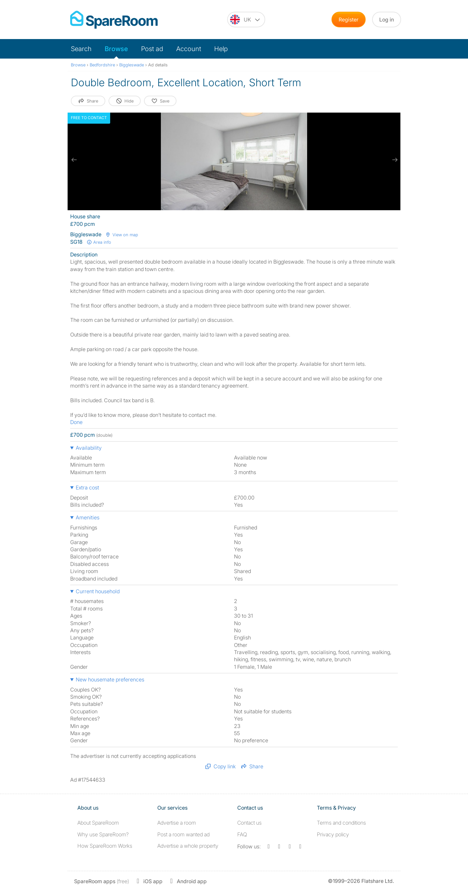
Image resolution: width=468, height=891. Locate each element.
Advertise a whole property (187, 846)
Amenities (87, 517)
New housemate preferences (110, 679)
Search (81, 49)
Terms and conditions (341, 822)
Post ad (152, 49)
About (98, 822)
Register (348, 19)
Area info (98, 242)
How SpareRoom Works (104, 846)
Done (76, 422)
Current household (98, 591)
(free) (101, 881)
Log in (386, 19)
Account (188, 49)
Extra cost (87, 487)
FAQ (242, 834)
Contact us (249, 822)
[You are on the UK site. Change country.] (246, 19)
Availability (89, 448)
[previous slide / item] (74, 160)
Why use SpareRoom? (103, 834)
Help (221, 49)
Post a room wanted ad (183, 834)
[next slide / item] (393, 160)
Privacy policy (333, 834)
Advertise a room (176, 822)
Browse (116, 49)
